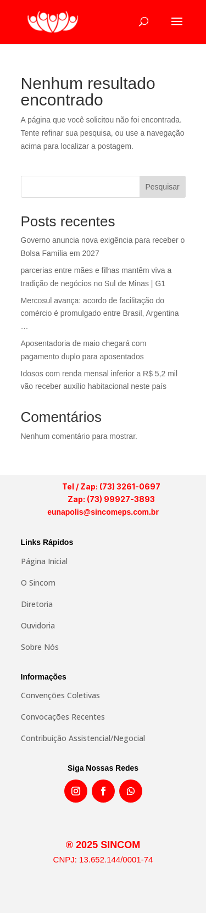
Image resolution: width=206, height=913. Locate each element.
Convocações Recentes (63, 716)
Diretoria (37, 604)
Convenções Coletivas (60, 695)
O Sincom (38, 582)
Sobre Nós (40, 647)
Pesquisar (162, 186)
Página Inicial (44, 561)
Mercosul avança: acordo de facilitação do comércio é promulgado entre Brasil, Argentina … (100, 313)
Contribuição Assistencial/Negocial (83, 738)
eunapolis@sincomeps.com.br (103, 512)
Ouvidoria (38, 625)
